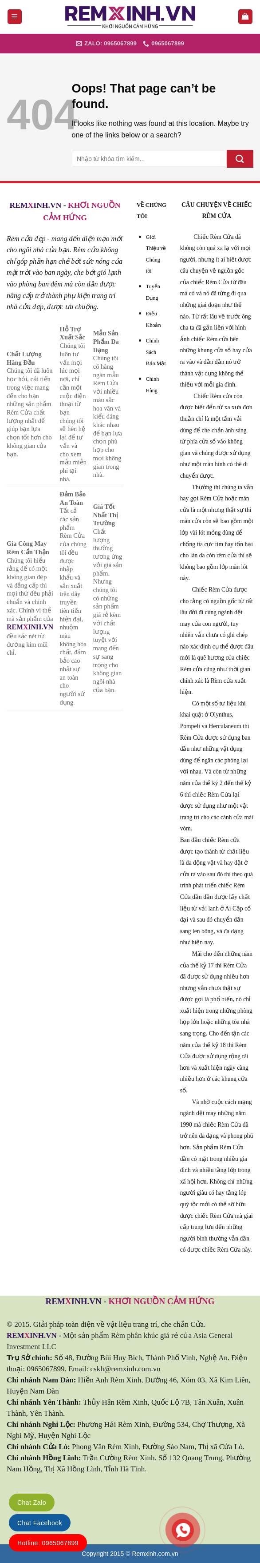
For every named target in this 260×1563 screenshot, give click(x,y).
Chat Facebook (39, 1523)
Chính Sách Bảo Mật (156, 352)
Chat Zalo (31, 1502)
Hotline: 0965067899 (48, 1543)
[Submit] (240, 158)
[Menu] (15, 16)
